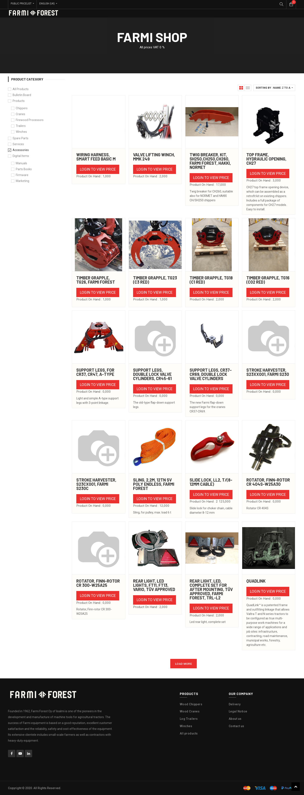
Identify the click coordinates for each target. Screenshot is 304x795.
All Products (21, 89)
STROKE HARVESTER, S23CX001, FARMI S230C (96, 484)
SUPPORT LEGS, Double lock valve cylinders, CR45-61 (152, 374)
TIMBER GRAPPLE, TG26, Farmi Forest (95, 279)
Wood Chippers (191, 704)
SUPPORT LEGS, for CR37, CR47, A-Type (95, 372)
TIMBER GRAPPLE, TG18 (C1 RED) (211, 279)
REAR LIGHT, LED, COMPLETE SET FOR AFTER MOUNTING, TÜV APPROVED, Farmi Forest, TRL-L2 (211, 589)
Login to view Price (98, 169)
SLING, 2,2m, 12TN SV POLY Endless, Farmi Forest (153, 484)
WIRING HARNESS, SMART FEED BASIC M (96, 156)
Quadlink (256, 580)
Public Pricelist (21, 3)
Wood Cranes (190, 711)
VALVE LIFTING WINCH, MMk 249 (154, 156)
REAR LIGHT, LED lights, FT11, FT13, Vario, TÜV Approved (154, 585)
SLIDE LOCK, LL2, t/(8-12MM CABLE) (211, 482)
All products (189, 733)
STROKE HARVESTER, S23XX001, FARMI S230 (267, 372)
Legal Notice (238, 711)
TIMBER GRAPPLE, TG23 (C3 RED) (155, 279)
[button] (274, 88)
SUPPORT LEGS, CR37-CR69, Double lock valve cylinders (211, 374)
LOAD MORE (183, 663)
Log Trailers (189, 718)
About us (235, 718)
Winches (186, 726)
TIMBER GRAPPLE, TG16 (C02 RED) (267, 279)
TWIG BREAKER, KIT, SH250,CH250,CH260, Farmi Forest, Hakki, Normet (210, 161)
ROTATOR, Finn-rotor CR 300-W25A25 (98, 583)
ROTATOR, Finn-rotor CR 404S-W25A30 (268, 482)
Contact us (236, 726)
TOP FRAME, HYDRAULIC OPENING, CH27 (266, 159)
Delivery (235, 704)
